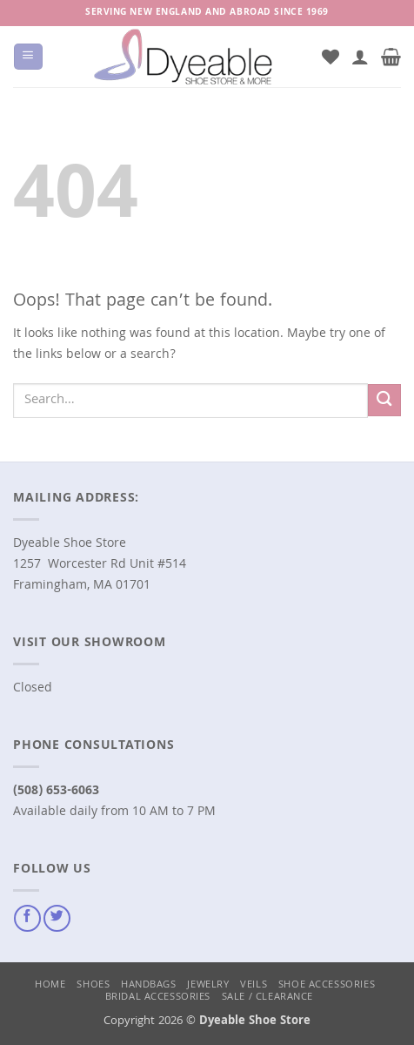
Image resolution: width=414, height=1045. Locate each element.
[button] (28, 57)
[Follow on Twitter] (56, 918)
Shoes (93, 985)
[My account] (360, 56)
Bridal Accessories (157, 997)
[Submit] (384, 400)
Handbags (149, 985)
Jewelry (208, 985)
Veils (253, 985)
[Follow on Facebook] (27, 918)
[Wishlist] (330, 56)
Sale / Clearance (267, 997)
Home (50, 985)
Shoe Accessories (326, 985)
